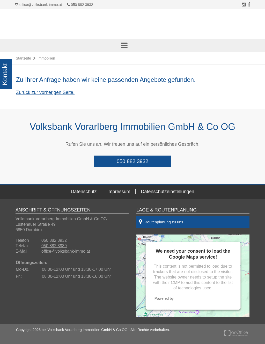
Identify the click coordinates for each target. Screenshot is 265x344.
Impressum (118, 191)
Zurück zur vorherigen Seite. (45, 92)
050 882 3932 (80, 5)
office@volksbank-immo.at (40, 5)
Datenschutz (84, 191)
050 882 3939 (54, 246)
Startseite (23, 58)
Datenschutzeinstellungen (167, 191)
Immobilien (46, 58)
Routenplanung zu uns (161, 221)
